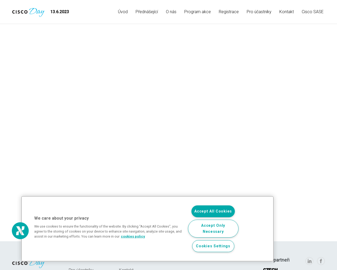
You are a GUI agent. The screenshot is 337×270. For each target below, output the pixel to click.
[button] (20, 230)
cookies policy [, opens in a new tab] (133, 236)
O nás (171, 11)
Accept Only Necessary (213, 228)
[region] (147, 229)
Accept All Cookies (213, 211)
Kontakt (286, 11)
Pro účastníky (259, 11)
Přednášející (147, 11)
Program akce (197, 11)
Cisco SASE (313, 11)
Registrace (229, 11)
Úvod (123, 11)
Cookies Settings (213, 246)
